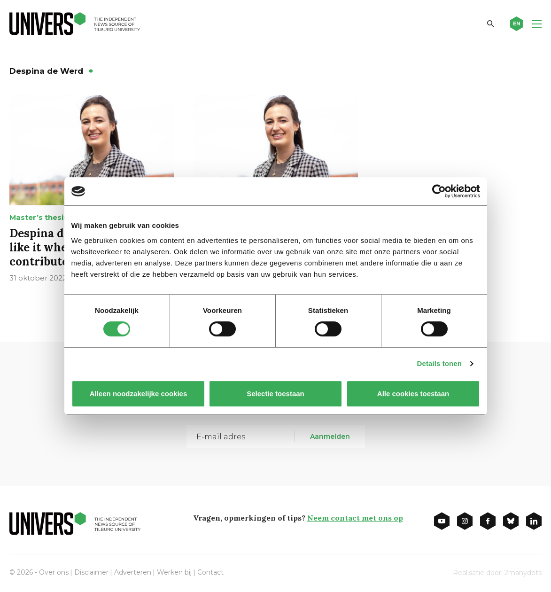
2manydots (523, 573)
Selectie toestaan (275, 393)
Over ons (54, 572)
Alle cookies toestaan (413, 393)
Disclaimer (91, 572)
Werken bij (174, 572)
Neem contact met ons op (355, 517)
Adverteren (132, 572)
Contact (210, 572)
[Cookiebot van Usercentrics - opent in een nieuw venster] (439, 191)
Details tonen (439, 363)
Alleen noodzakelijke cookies (138, 393)
